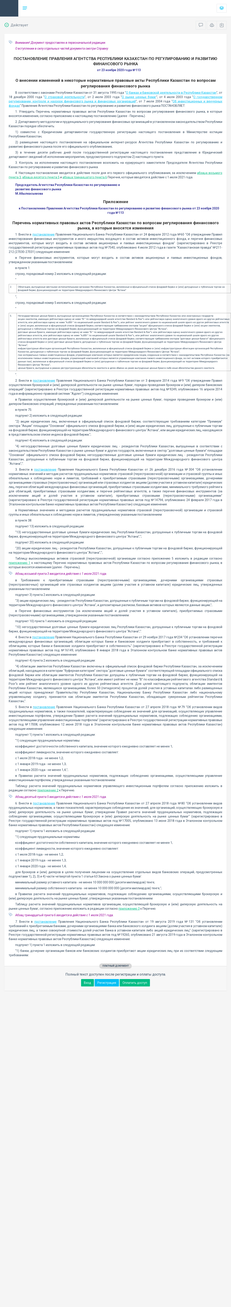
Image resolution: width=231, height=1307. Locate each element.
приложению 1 (19, 563)
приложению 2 (47, 790)
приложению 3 (129, 908)
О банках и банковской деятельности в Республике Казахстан (171, 92)
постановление (43, 234)
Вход (87, 982)
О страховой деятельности (64, 97)
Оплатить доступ (134, 982)
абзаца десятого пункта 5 (40, 177)
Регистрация (106, 982)
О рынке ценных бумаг (139, 97)
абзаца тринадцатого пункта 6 (85, 177)
